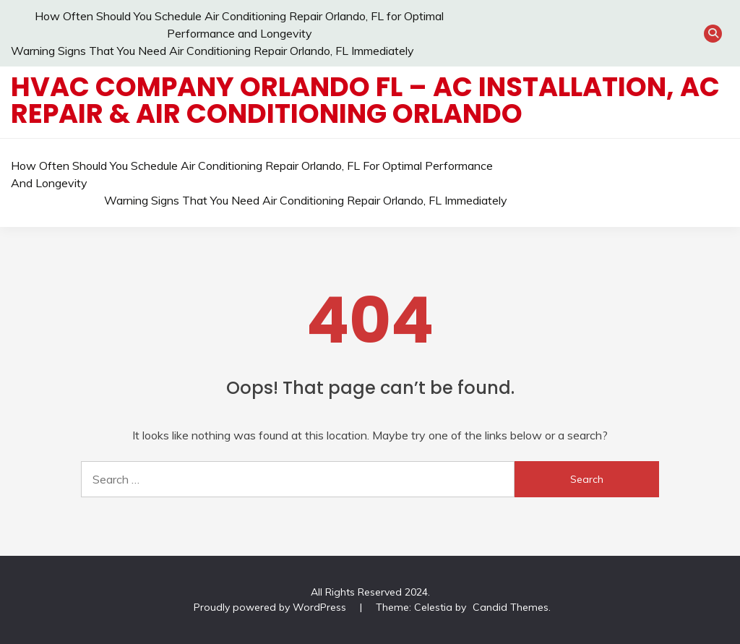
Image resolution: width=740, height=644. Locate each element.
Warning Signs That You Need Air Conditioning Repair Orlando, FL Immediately (212, 50)
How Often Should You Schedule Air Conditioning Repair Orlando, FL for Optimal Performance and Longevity (252, 174)
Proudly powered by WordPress (271, 607)
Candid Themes (510, 607)
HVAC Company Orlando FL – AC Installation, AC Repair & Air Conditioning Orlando (365, 100)
